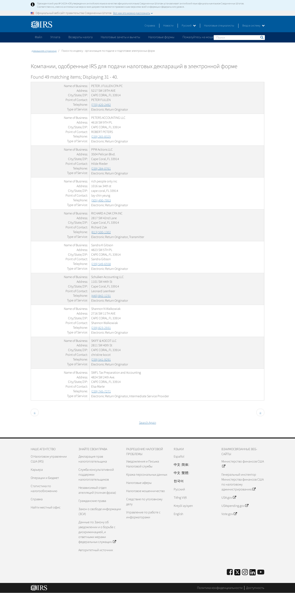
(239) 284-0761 (101, 168)
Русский (189, 26)
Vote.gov (229, 514)
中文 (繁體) (181, 473)
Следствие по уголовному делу (144, 501)
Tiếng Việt (180, 497)
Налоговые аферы (139, 483)
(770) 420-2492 (101, 105)
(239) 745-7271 (101, 391)
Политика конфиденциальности (220, 588)
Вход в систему (253, 26)
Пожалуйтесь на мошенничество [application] (206, 37)
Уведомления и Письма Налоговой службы (142, 464)
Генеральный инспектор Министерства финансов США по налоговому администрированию (242, 482)
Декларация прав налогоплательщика (92, 459)
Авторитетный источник (95, 550)
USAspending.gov (234, 506)
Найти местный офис (45, 507)
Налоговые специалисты (219, 26)
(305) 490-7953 (101, 200)
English (178, 514)
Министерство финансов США (242, 464)
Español (179, 456)
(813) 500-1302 (101, 232)
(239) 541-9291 (101, 359)
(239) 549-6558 (101, 264)
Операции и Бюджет (45, 478)
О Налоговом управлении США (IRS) (49, 459)
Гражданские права (92, 501)
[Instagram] (245, 572)
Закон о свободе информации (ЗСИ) (99, 511)
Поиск (262, 37)
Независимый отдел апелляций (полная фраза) (97, 490)
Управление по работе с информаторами (143, 515)
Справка (150, 26)
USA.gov (228, 497)
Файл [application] (38, 37)
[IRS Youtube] (260, 572)
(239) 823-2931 (101, 328)
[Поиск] (239, 37)
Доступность (255, 588)
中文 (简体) (181, 464)
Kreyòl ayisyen (183, 506)
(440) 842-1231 (101, 296)
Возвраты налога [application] (80, 37)
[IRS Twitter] (237, 574)
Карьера (37, 469)
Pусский (179, 489)
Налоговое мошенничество (145, 491)
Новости (168, 26)
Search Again (147, 422)
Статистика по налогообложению (44, 488)
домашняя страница (44, 51)
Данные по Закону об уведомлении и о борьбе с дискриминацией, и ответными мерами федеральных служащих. (97, 532)
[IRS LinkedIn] (253, 574)
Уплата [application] (55, 37)
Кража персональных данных (146, 474)
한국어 (179, 481)
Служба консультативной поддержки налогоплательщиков (96, 474)
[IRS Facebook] (230, 572)
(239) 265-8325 (101, 136)
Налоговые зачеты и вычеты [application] (120, 37)
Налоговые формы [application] (161, 37)
